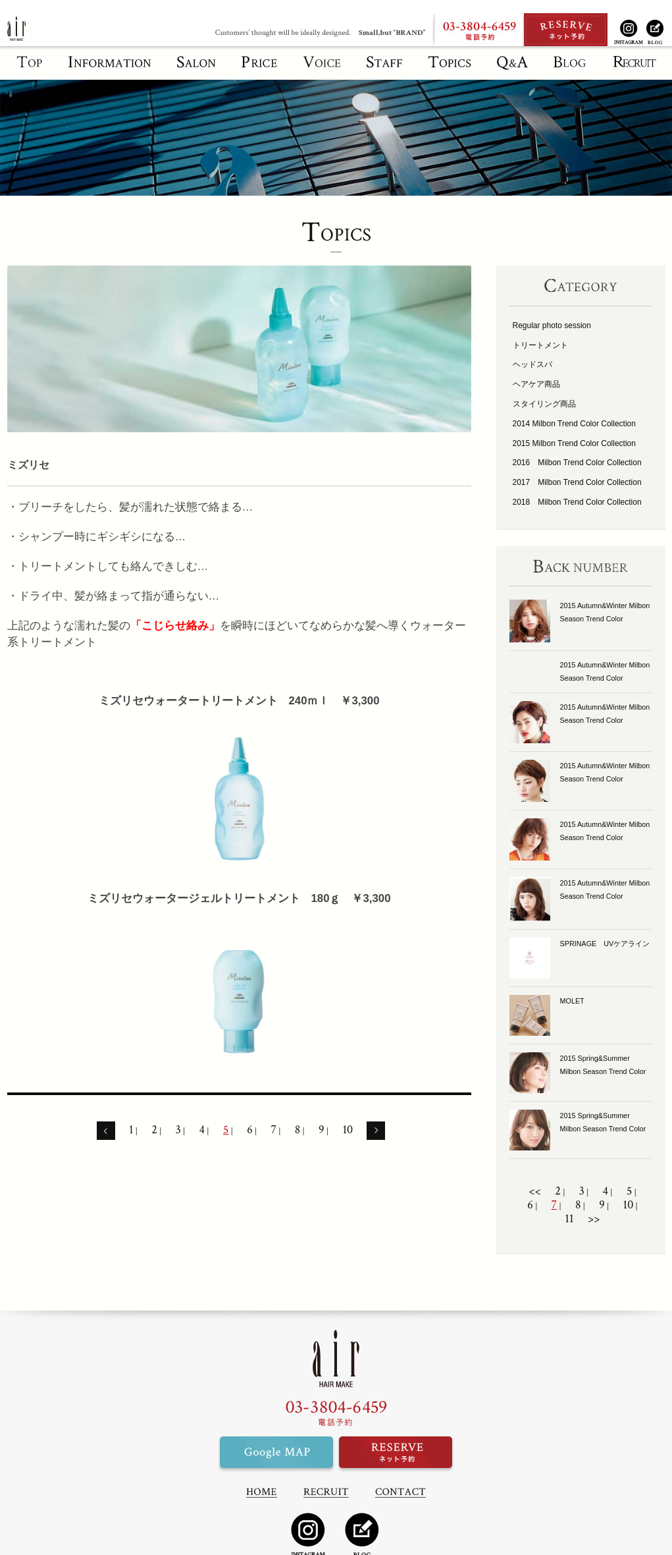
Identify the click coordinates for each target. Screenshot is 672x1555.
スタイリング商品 (544, 404)
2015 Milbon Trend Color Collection (574, 443)
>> (594, 1219)
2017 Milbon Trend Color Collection (577, 482)
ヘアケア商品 (536, 384)
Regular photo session (552, 325)
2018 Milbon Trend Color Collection (577, 502)
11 (569, 1219)
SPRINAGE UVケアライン (605, 943)
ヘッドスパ (532, 364)
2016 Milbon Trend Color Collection (577, 462)
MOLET (572, 1001)
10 (347, 1130)
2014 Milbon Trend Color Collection (574, 423)
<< (535, 1191)
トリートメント (540, 345)
